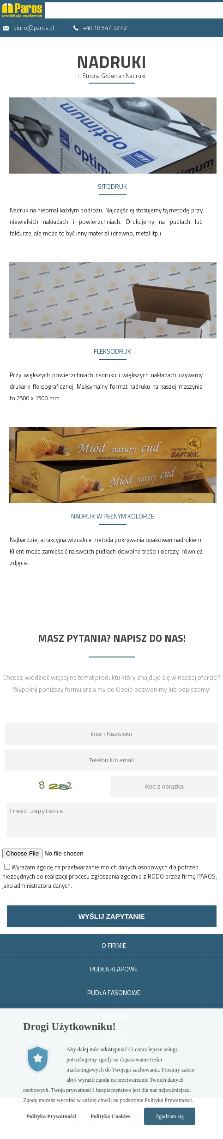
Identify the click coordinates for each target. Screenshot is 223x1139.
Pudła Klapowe (114, 969)
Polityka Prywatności (51, 1116)
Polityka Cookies (110, 1116)
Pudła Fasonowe (113, 992)
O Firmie (114, 945)
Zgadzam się (170, 1116)
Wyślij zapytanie (111, 916)
